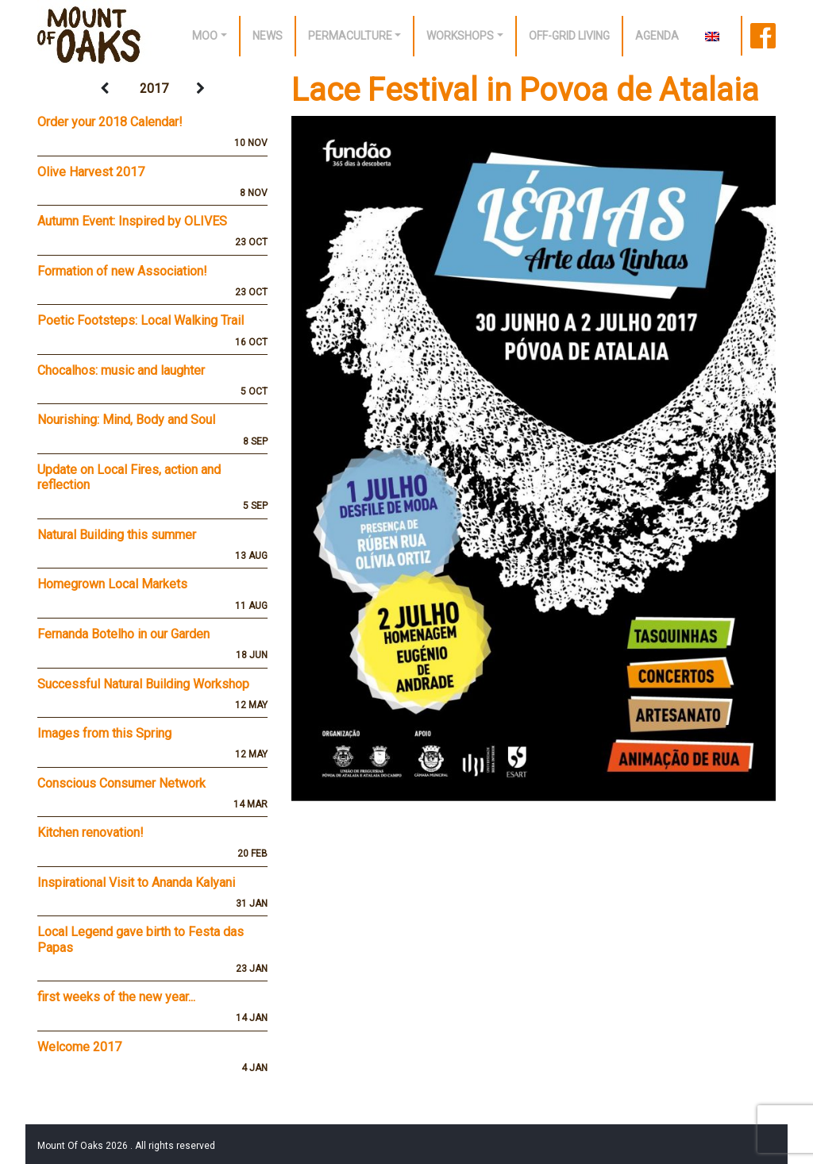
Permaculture (350, 35)
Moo (205, 35)
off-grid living (569, 35)
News (267, 35)
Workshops (460, 35)
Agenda (657, 35)
